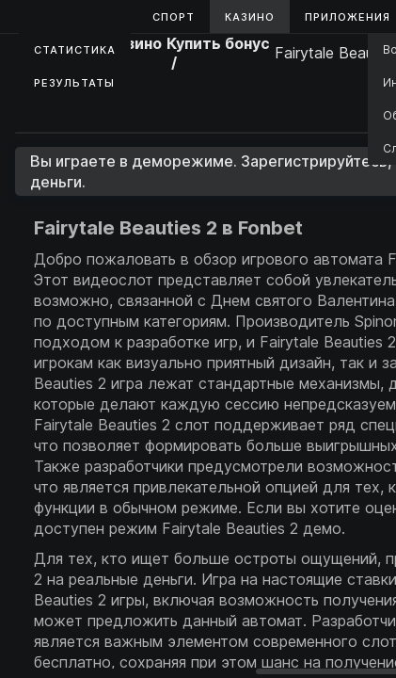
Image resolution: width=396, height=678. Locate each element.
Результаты (74, 82)
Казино (250, 17)
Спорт (173, 17)
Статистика (75, 49)
